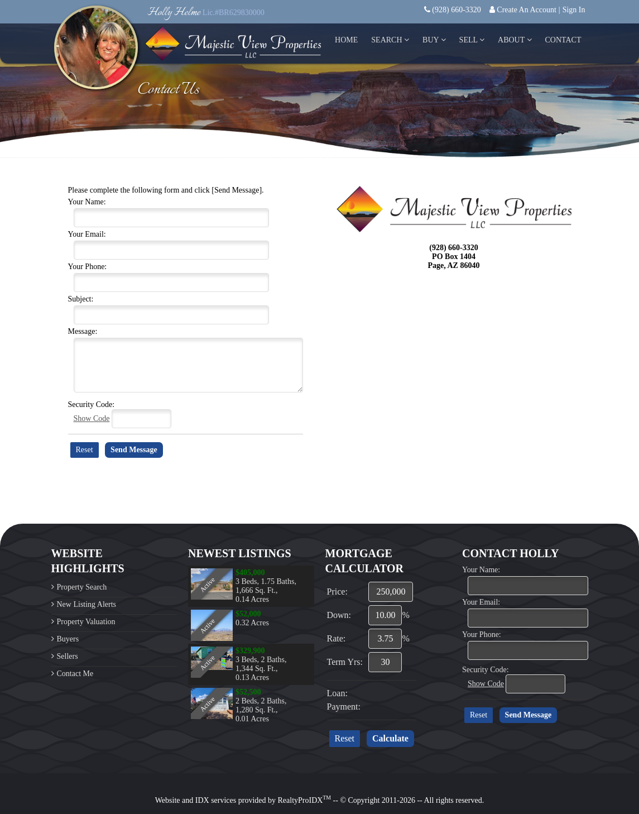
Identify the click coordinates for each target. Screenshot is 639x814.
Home (346, 40)
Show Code (92, 418)
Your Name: (87, 202)
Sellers (67, 656)
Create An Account (526, 10)
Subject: (81, 299)
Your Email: (87, 234)
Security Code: (91, 404)
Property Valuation (86, 621)
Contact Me (75, 673)
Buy (434, 40)
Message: (83, 331)
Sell (471, 40)
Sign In (574, 10)
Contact (563, 40)
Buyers (68, 639)
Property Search (82, 587)
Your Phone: (87, 266)
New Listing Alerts (87, 604)
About (514, 40)
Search (390, 40)
